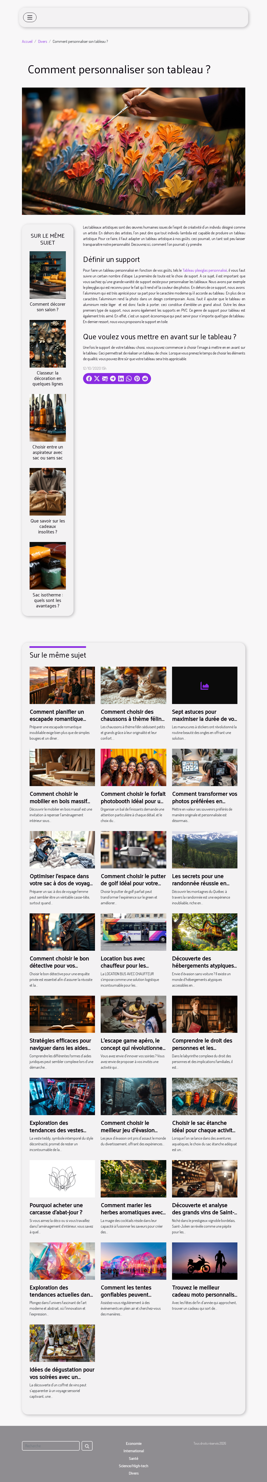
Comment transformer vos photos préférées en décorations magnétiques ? (204, 804)
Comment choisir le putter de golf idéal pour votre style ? (133, 883)
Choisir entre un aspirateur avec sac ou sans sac (47, 452)
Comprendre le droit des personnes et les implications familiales (202, 1047)
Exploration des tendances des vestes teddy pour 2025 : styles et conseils (62, 1133)
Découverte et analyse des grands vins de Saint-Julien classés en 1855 (203, 1212)
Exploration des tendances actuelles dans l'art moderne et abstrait (61, 1294)
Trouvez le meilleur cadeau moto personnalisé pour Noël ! (204, 1294)
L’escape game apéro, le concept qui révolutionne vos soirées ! (131, 1047)
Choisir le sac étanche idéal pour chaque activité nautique (204, 1129)
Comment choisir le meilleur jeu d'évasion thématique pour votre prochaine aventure (128, 1133)
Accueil (27, 41)
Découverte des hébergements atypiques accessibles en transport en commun (203, 969)
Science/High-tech (133, 1465)
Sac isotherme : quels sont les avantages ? (48, 600)
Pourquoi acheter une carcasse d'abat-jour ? (56, 1208)
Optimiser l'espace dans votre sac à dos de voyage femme (61, 883)
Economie (133, 1443)
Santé (133, 1458)
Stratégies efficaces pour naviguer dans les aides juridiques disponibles (60, 1047)
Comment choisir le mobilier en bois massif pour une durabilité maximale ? (58, 804)
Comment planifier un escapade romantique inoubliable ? (57, 718)
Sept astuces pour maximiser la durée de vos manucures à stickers (204, 718)
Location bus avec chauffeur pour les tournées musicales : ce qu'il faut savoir (129, 969)
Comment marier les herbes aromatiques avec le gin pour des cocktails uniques (132, 1216)
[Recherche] (51, 1446)
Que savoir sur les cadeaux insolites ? (48, 526)
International (133, 1450)
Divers (42, 41)
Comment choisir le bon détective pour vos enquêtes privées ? (59, 965)
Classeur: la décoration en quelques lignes (47, 378)
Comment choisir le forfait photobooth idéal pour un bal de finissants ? (133, 800)
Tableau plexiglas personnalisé (205, 270)
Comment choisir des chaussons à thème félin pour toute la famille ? (131, 718)
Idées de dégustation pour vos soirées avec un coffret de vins (62, 1376)
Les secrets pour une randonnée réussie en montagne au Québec (199, 883)
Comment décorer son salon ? (47, 306)
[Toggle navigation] (30, 17)
